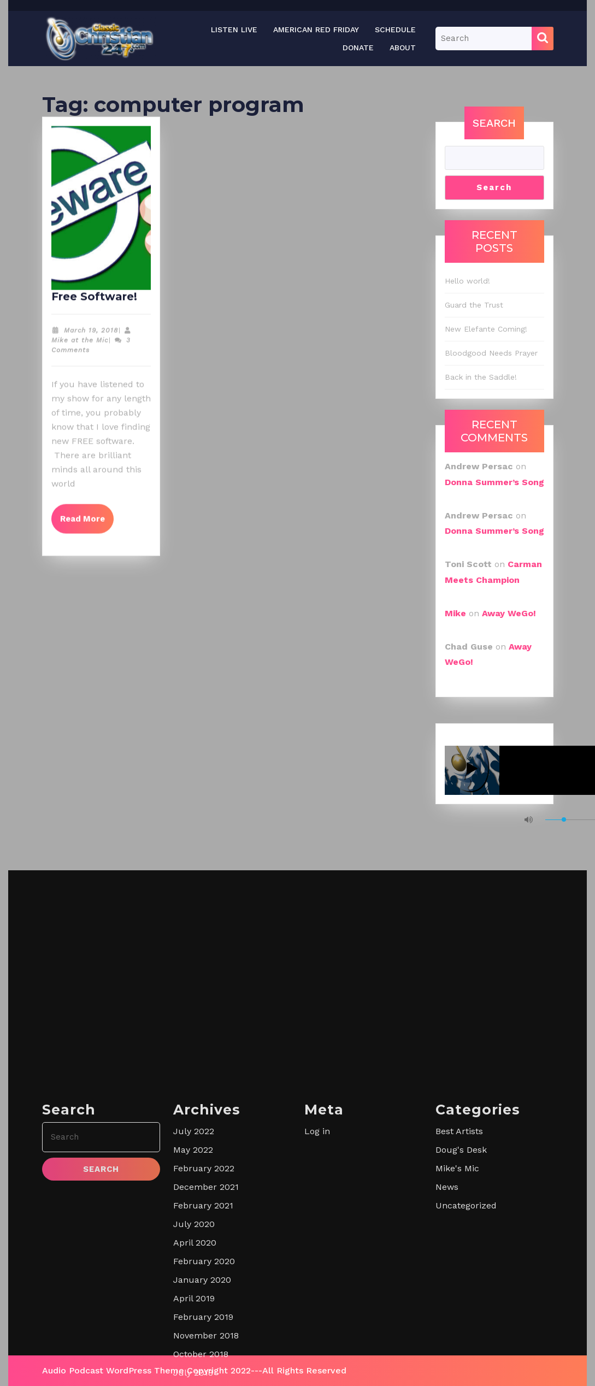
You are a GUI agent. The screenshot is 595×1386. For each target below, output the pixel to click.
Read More (87, 521)
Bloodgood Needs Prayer (491, 353)
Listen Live (234, 29)
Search (494, 122)
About (403, 47)
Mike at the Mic (79, 347)
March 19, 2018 (91, 337)
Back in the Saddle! (481, 377)
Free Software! (94, 303)
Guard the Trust (474, 304)
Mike (455, 613)
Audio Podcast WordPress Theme (113, 1370)
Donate (358, 47)
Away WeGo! (509, 613)
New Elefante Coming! (486, 329)
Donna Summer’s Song (494, 482)
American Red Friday (316, 29)
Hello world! (467, 280)
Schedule (395, 29)
